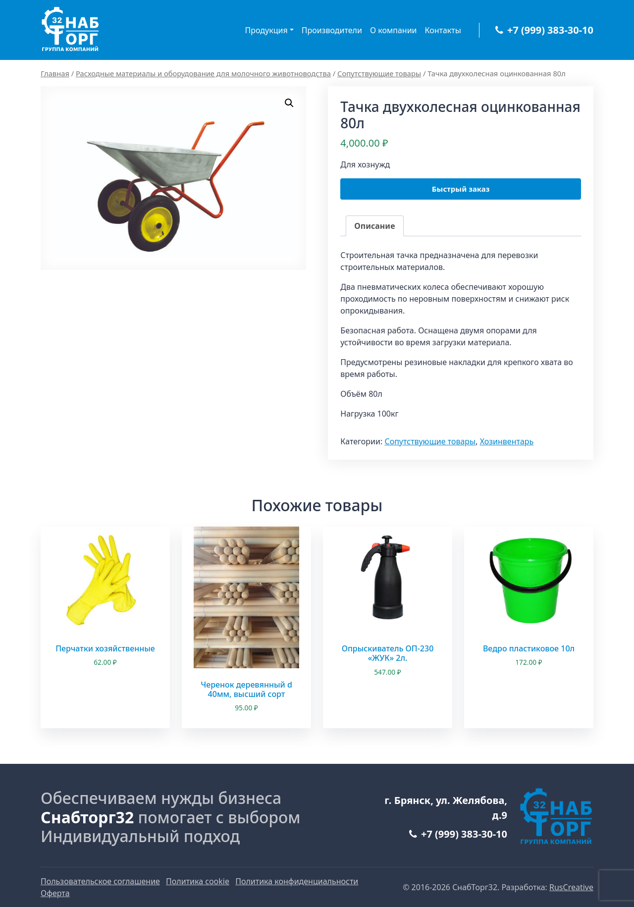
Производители (332, 30)
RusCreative (571, 887)
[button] (289, 103)
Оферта (55, 893)
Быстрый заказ (461, 189)
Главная (55, 73)
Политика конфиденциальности (296, 881)
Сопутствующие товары (379, 73)
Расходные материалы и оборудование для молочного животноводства (203, 73)
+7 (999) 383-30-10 (544, 30)
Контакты (443, 30)
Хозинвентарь (507, 441)
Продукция (266, 30)
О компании (393, 30)
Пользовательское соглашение (100, 881)
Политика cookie (197, 881)
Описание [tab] (374, 225)
